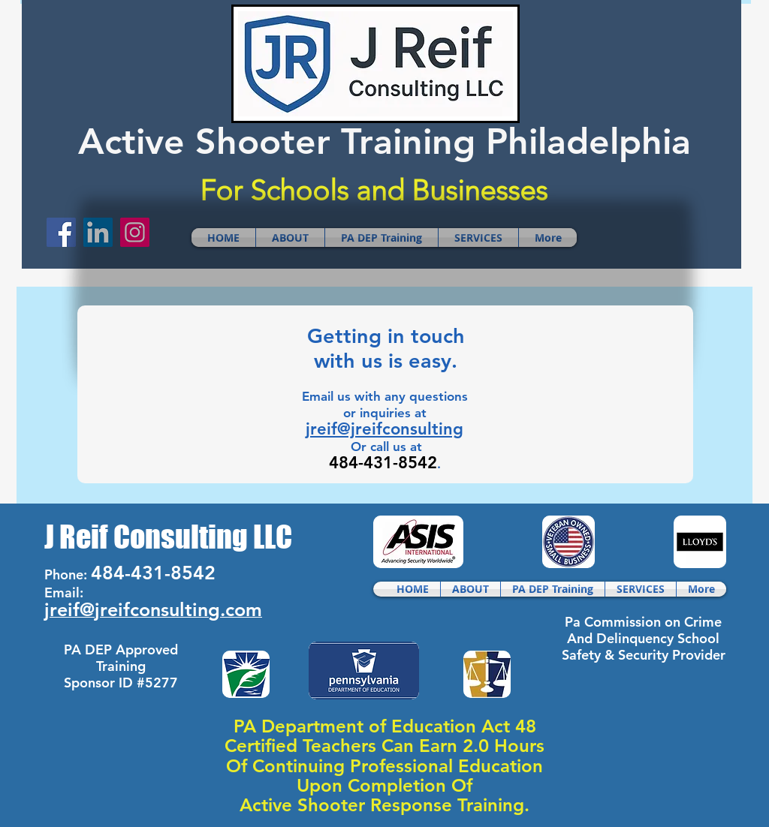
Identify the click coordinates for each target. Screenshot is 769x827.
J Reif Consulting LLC (168, 537)
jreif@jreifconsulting (384, 429)
